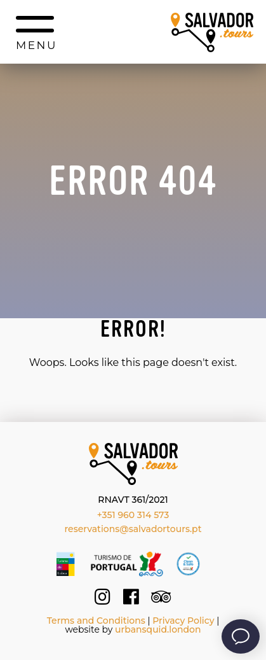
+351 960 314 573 (133, 514)
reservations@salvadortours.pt (133, 528)
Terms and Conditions (96, 620)
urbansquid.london (158, 629)
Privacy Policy (183, 620)
